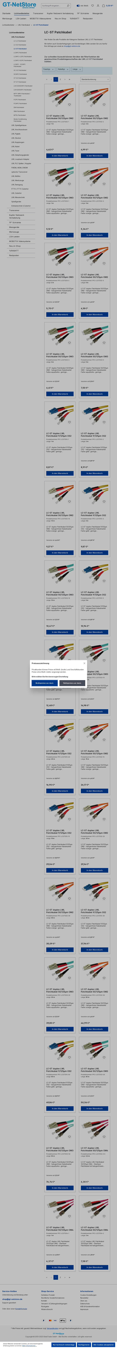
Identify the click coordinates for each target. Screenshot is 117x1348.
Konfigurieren (84, 1345)
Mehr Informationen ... (29, 1346)
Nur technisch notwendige (63, 1345)
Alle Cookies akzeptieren (103, 1345)
